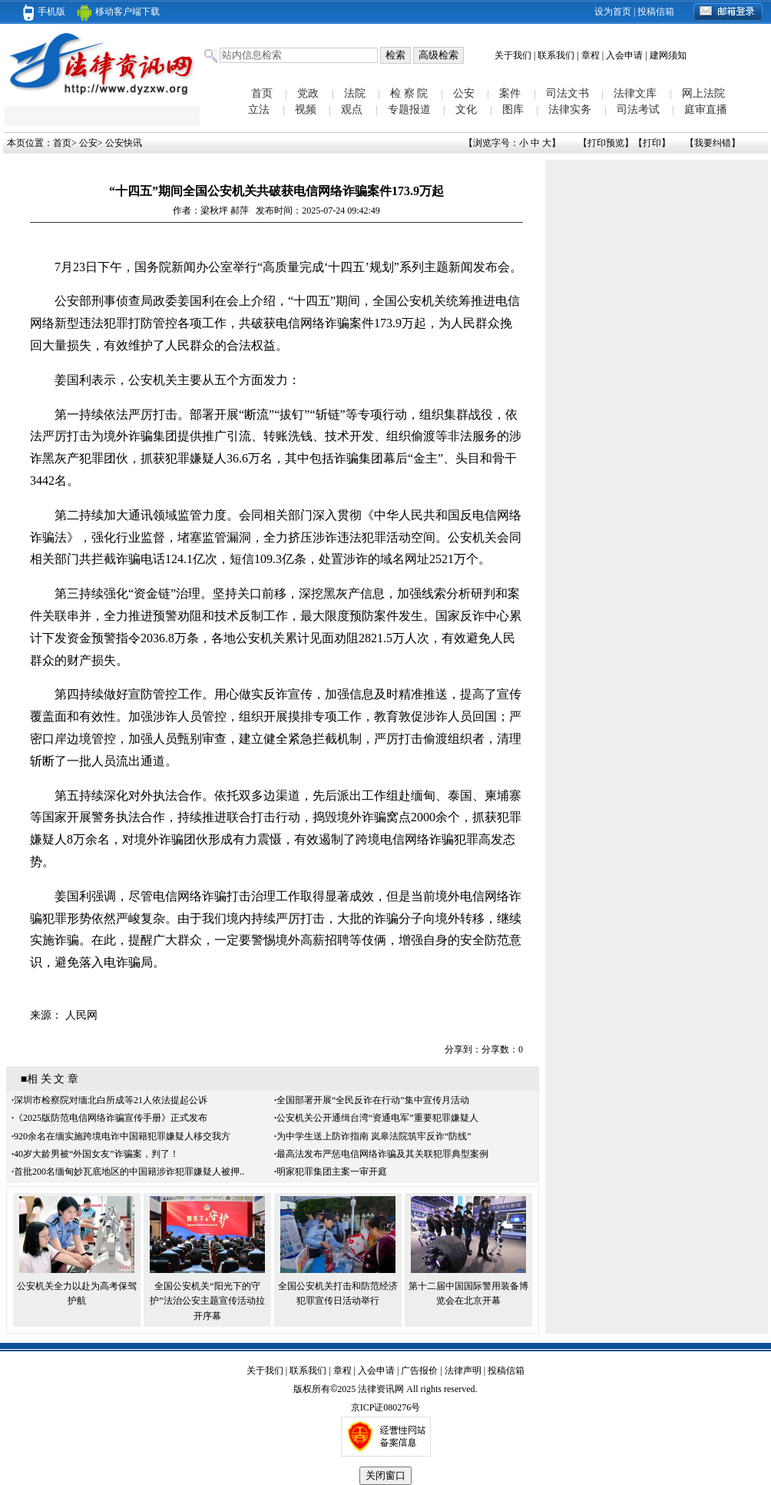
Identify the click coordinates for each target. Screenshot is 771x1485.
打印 (652, 143)
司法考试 (638, 109)
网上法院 (703, 93)
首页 (262, 93)
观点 (351, 109)
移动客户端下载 (118, 11)
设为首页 (612, 11)
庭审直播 (705, 109)
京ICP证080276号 (386, 1407)
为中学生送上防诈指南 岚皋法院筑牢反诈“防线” (374, 1136)
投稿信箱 (655, 11)
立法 (259, 109)
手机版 (44, 11)
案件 (510, 93)
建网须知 (668, 55)
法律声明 (463, 1370)
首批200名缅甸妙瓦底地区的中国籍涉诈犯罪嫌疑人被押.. (129, 1171)
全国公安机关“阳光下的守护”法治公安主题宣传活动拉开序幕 (207, 1301)
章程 (590, 55)
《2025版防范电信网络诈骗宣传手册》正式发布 (110, 1117)
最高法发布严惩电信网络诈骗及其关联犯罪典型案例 (382, 1154)
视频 (305, 109)
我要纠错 (712, 143)
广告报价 (419, 1370)
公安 (464, 93)
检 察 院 (409, 93)
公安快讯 (123, 143)
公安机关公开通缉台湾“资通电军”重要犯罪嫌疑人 (377, 1117)
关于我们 (513, 55)
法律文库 (635, 93)
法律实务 (569, 109)
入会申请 (624, 55)
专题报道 (409, 109)
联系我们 (556, 55)
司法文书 (567, 93)
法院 (355, 93)
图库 (513, 109)
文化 (466, 109)
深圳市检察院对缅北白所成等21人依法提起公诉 (110, 1100)
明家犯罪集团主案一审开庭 (331, 1171)
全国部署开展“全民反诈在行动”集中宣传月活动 (372, 1100)
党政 (308, 93)
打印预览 (605, 143)
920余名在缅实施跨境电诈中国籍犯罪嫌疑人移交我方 (122, 1136)
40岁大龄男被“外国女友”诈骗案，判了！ (96, 1154)
